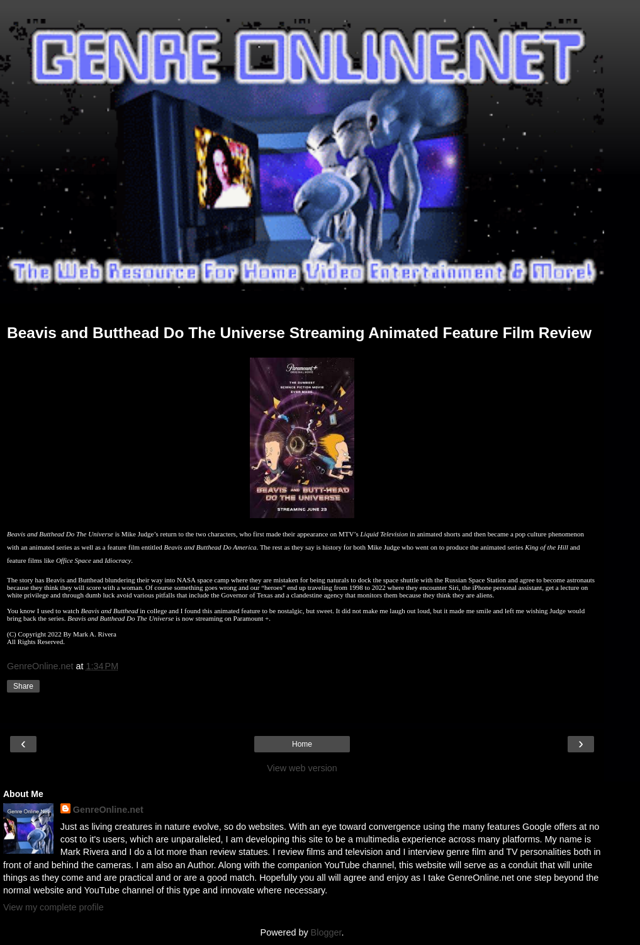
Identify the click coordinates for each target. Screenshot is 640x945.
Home (302, 744)
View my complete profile (53, 907)
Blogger (326, 932)
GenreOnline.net (108, 810)
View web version (302, 768)
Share (23, 686)
